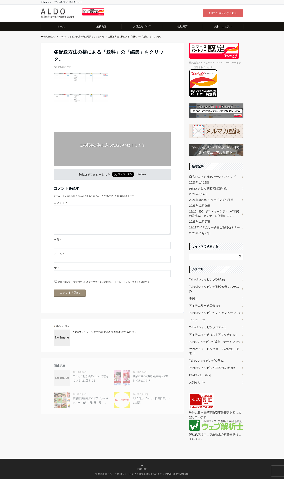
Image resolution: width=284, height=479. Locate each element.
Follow (141, 174)
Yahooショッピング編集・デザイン (214, 341)
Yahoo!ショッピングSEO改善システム (214, 289)
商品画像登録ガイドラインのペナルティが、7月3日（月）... (90, 406)
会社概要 (183, 26)
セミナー (197, 320)
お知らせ (197, 382)
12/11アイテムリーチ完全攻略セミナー (214, 227)
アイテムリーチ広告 (204, 305)
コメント (60, 202)
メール (59, 259)
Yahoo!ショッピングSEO (207, 327)
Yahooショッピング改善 (207, 360)
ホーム (61, 26)
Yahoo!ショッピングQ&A (207, 279)
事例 (193, 298)
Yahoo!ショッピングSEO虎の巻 (212, 367)
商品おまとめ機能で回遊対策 (208, 188)
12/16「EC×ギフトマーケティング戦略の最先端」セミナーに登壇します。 (214, 213)
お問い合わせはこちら (222, 12)
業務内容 (101, 26)
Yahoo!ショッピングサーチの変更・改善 (214, 351)
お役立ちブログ (142, 26)
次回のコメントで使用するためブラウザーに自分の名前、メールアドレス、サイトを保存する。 (105, 287)
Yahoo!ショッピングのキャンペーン (214, 312)
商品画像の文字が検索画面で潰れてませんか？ (150, 384)
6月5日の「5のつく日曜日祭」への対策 (151, 406)
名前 (57, 245)
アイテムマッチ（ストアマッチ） (213, 334)
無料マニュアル (223, 26)
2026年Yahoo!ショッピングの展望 (211, 199)
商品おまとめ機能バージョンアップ (212, 176)
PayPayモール (200, 375)
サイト (58, 273)
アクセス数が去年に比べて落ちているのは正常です (90, 384)
